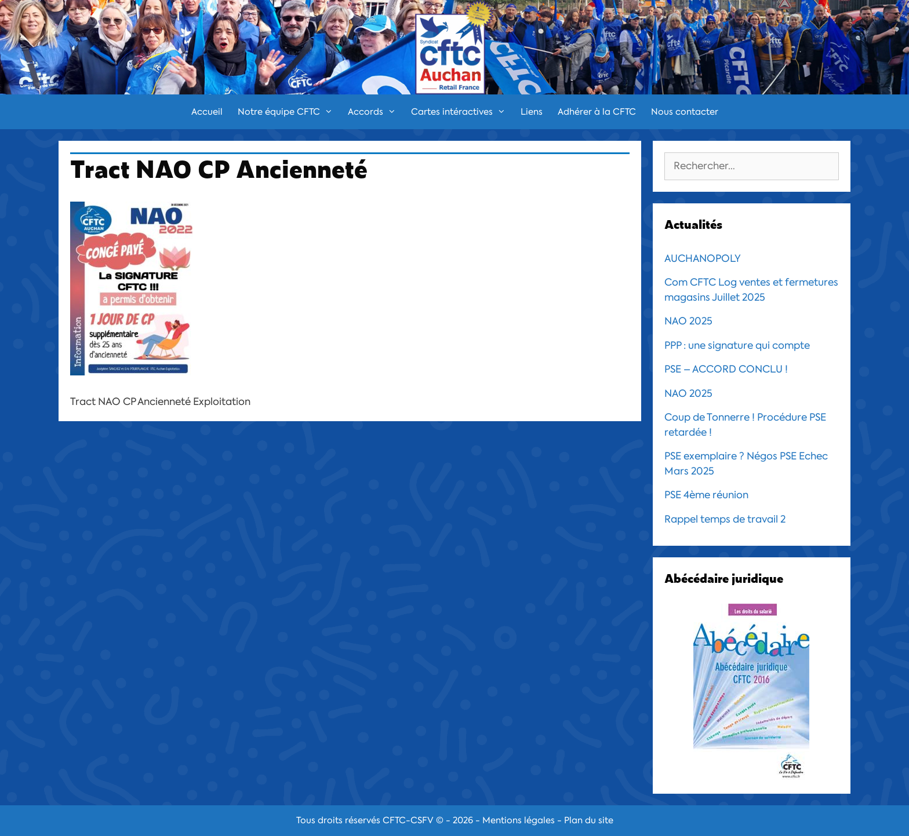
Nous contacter (684, 112)
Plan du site (588, 820)
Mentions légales (518, 820)
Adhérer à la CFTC (597, 112)
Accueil (207, 112)
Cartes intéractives (462, 111)
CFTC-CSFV (408, 820)
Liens (532, 112)
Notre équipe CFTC (289, 111)
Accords (375, 111)
